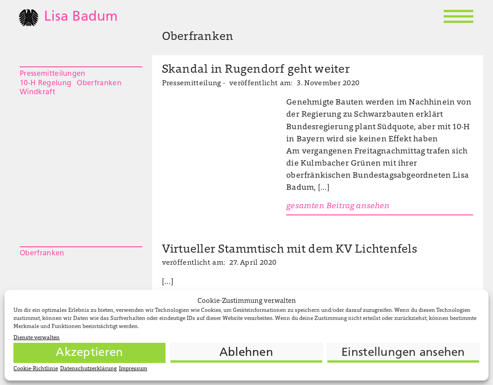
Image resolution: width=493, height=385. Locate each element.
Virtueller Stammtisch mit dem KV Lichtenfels (289, 250)
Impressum (133, 369)
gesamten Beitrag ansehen (337, 206)
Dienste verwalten (36, 338)
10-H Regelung (45, 83)
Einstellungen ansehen (403, 353)
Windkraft (37, 92)
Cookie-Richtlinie (35, 369)
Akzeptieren (89, 353)
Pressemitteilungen (53, 74)
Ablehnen (246, 353)
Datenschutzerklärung (88, 369)
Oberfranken (99, 83)
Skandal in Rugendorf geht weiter (256, 70)
